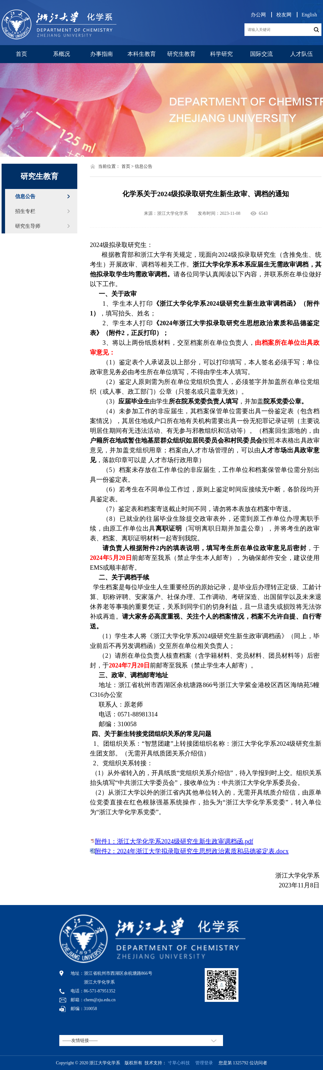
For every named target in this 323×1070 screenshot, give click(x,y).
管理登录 (202, 1063)
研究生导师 (27, 226)
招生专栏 (25, 211)
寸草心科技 (179, 1063)
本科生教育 (141, 54)
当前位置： (109, 166)
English (309, 14)
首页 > (127, 166)
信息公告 (25, 196)
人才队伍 (301, 54)
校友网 (283, 14)
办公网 (258, 14)
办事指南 (101, 54)
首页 (21, 54)
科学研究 (221, 54)
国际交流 (261, 54)
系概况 (61, 54)
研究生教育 (181, 54)
